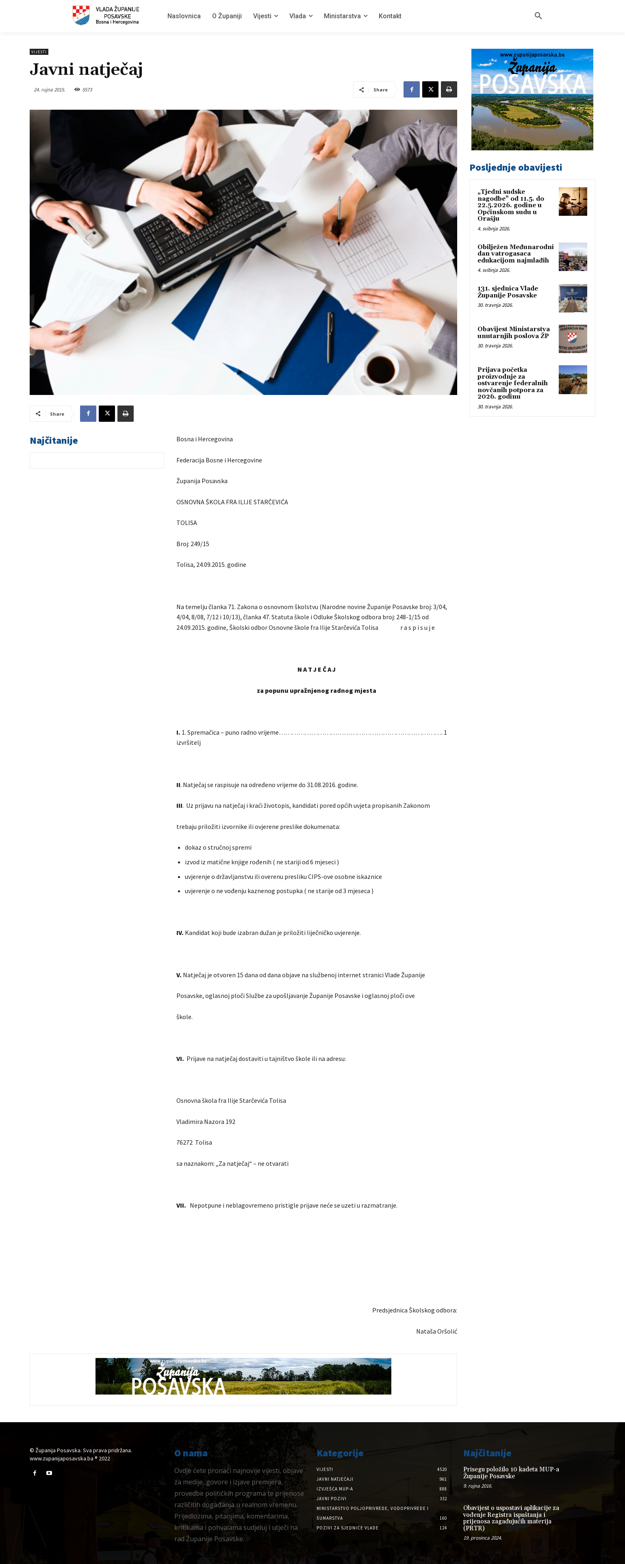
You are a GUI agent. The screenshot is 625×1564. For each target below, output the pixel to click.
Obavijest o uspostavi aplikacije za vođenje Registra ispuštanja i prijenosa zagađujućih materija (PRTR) (511, 1518)
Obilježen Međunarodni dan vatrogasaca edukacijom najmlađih (515, 254)
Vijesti (39, 52)
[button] (538, 16)
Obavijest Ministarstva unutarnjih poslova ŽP (513, 332)
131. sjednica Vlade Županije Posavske (507, 292)
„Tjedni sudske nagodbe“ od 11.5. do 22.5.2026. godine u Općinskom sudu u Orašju (510, 205)
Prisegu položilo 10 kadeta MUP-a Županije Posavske (511, 1473)
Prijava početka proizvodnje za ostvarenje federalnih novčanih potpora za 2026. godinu (512, 383)
